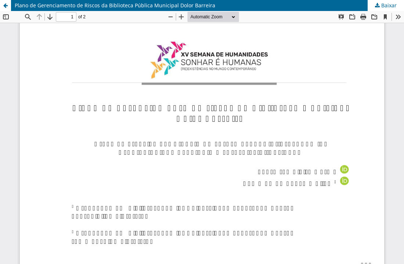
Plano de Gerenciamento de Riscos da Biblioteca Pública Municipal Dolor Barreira (115, 5)
